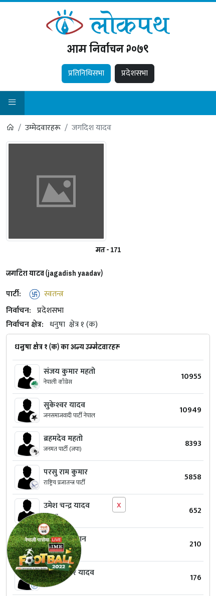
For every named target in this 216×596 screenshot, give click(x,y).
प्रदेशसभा (134, 73)
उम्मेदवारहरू (43, 128)
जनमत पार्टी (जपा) (63, 449)
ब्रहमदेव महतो (63, 438)
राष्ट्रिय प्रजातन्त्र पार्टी (64, 482)
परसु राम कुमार (66, 472)
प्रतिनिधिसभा (86, 73)
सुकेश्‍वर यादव (64, 405)
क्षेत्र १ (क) (83, 324)
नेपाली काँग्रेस (58, 382)
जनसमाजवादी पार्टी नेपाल (69, 415)
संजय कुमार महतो (69, 371)
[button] (12, 103)
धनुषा (57, 324)
